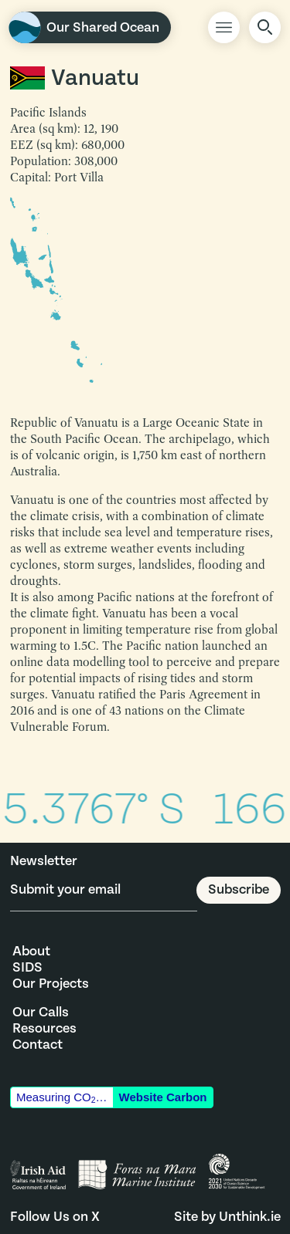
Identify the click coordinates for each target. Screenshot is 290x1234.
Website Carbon (163, 1097)
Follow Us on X (55, 1217)
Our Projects (50, 983)
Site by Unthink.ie (227, 1217)
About (31, 951)
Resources (44, 1028)
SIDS (27, 967)
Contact (37, 1044)
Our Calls (40, 1012)
